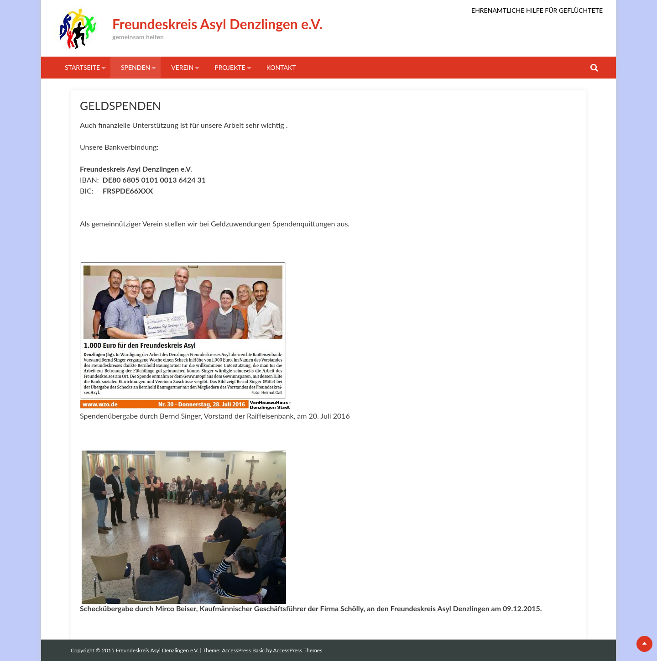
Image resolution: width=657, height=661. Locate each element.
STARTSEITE (82, 67)
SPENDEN (135, 67)
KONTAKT (281, 67)
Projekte (229, 67)
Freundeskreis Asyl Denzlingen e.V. (217, 24)
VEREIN (182, 67)
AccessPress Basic (243, 650)
